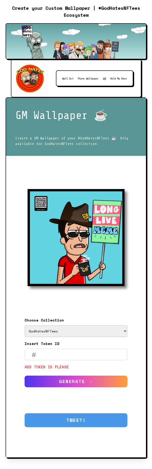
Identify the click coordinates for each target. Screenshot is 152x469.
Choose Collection (44, 320)
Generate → (76, 381)
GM (104, 78)
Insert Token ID (42, 343)
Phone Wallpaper (88, 78)
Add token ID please (47, 367)
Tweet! (76, 420)
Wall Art (67, 78)
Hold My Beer (118, 78)
